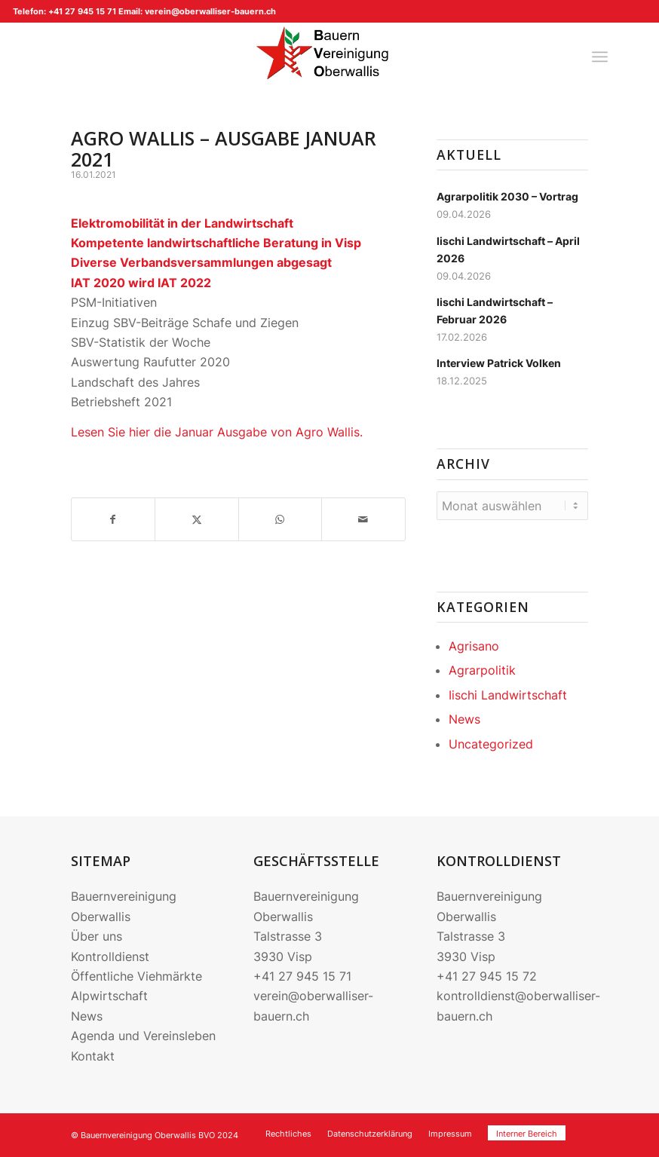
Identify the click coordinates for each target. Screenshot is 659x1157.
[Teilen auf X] (196, 519)
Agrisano (474, 645)
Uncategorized (491, 743)
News (464, 719)
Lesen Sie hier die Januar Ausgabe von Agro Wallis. (217, 431)
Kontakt (93, 1056)
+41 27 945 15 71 (302, 976)
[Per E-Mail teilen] (363, 519)
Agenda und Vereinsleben (143, 1035)
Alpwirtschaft (109, 995)
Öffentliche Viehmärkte (136, 976)
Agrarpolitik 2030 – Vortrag (507, 197)
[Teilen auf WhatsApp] (280, 519)
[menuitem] (600, 56)
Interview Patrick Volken (499, 363)
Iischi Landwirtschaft (508, 694)
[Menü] (600, 56)
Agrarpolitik (482, 670)
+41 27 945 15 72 (487, 976)
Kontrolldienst (110, 956)
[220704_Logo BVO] (329, 56)
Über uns (96, 936)
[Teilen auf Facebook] (113, 519)
